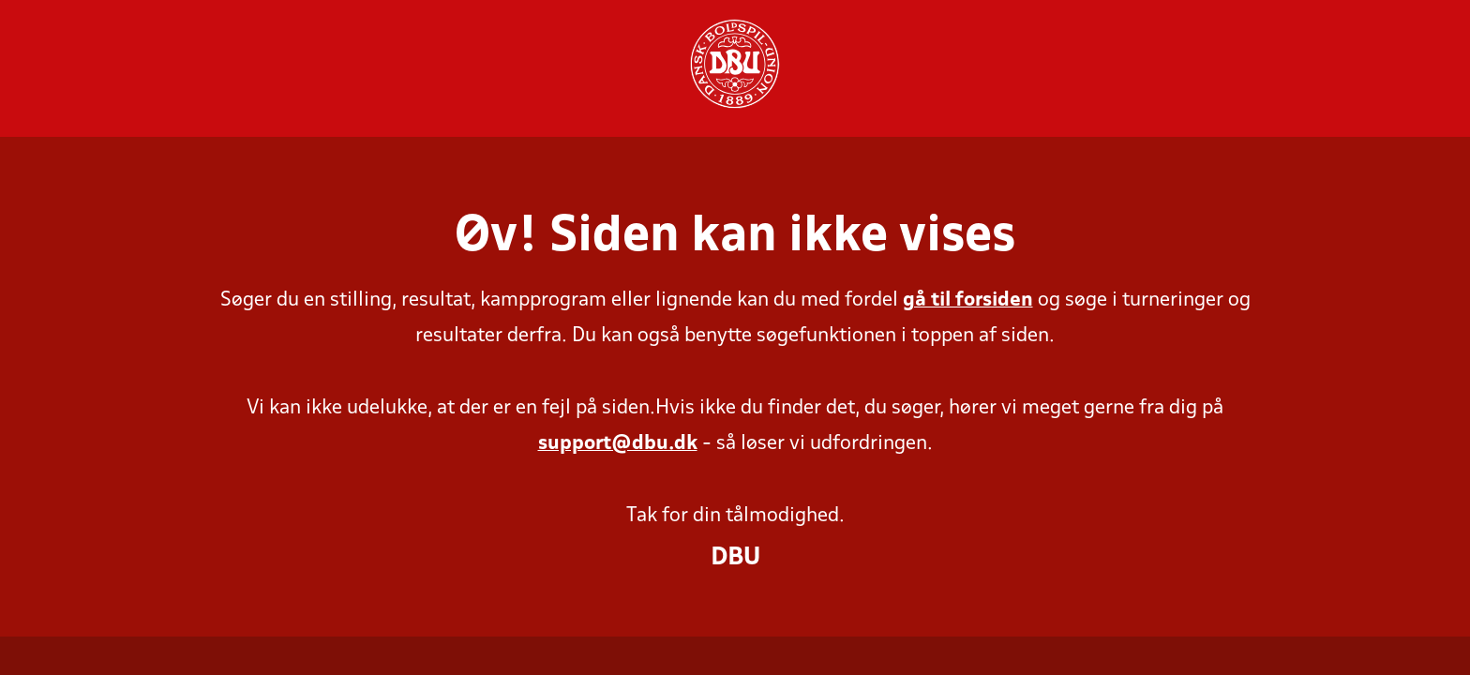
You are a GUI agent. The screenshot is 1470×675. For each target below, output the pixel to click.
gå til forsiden (968, 300)
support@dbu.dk (618, 444)
